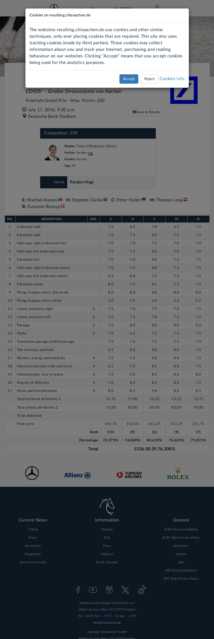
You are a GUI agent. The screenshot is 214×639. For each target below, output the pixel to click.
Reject (149, 79)
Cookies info (172, 79)
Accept (129, 79)
